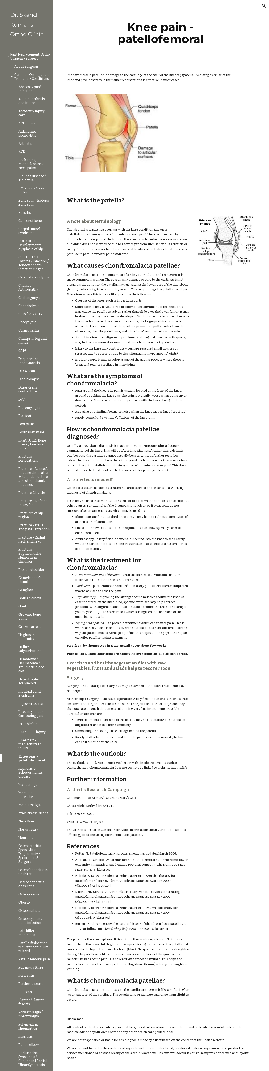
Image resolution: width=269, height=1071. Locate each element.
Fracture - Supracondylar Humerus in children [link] (30, 555)
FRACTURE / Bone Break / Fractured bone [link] (32, 444)
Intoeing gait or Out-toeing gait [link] (30, 714)
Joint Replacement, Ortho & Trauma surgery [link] (30, 56)
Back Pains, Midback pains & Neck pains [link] (31, 164)
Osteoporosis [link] (29, 894)
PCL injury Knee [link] (30, 967)
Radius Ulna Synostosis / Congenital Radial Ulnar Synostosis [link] (32, 1059)
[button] (264, 6)
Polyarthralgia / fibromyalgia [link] (30, 1014)
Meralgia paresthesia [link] (27, 795)
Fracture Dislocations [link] (28, 458)
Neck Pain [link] (26, 821)
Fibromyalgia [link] (29, 408)
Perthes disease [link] (31, 984)
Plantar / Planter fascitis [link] (31, 1002)
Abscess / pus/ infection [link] (29, 89)
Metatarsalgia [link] (29, 805)
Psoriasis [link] (25, 1037)
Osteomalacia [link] (29, 911)
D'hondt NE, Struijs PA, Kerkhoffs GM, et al (105, 892)
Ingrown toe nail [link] (31, 704)
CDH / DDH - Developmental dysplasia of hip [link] (30, 245)
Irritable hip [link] (28, 724)
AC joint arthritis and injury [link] (31, 101)
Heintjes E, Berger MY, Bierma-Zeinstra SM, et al (110, 876)
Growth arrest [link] (29, 627)
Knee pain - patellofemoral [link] (31, 758)
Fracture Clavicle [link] (31, 493)
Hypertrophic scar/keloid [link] (29, 681)
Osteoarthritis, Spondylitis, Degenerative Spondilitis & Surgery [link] (30, 854)
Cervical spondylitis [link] (34, 277)
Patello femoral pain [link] (34, 959)
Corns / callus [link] (29, 330)
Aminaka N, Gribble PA (91, 860)
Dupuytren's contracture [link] (28, 389)
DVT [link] (21, 399)
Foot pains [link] (26, 424)
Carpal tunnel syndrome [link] (29, 231)
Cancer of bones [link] (31, 221)
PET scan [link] (25, 992)
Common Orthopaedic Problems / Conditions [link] (31, 77)
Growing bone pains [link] (29, 616)
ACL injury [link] (26, 123)
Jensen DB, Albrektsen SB (93, 924)
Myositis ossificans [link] (33, 813)
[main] (161, 33)
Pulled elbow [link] (28, 1045)
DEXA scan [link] (26, 371)
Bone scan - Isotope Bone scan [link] (33, 202)
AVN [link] (21, 152)
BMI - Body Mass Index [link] (31, 190)
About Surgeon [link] (26, 67)
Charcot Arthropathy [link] (28, 287)
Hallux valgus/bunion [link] (29, 649)
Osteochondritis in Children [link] (33, 872)
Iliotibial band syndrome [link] (29, 693)
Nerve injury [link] (28, 829)
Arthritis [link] (25, 144)
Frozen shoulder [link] (31, 570)
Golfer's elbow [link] (29, 598)
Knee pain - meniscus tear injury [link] (29, 744)
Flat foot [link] (24, 416)
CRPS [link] (22, 351)
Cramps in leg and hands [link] (32, 340)
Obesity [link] (24, 902)
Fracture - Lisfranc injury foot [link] (32, 503)
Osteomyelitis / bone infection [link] (30, 921)
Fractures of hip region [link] (30, 515)
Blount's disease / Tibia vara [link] (32, 178)
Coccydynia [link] (27, 322)
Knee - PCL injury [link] (31, 732)
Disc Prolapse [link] (29, 379)
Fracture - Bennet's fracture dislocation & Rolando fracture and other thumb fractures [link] (33, 477)
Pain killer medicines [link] (26, 933)
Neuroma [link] (25, 838)
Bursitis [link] (24, 213)
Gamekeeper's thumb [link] (29, 580)
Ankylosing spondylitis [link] (27, 133)
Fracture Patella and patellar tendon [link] (34, 527)
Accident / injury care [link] (31, 113)
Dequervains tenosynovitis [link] (29, 361)
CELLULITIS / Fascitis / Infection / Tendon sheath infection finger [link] (33, 263)
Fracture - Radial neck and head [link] (31, 539)
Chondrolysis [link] (28, 306)
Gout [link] (22, 606)
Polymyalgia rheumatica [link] (28, 1026)
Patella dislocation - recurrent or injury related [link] (34, 947)
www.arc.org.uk (91, 822)
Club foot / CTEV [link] (30, 314)
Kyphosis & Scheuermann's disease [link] (30, 772)
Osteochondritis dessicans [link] (31, 884)
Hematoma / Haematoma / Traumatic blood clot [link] (31, 665)
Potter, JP (81, 853)
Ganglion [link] (25, 590)
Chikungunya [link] (29, 298)
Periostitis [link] (26, 976)
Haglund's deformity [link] (26, 637)
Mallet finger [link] (28, 785)
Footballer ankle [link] (31, 432)
